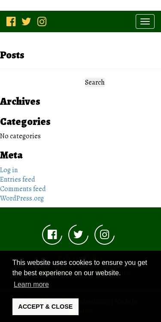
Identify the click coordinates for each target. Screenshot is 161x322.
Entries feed (17, 179)
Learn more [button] (31, 284)
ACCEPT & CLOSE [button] (45, 306)
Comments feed (23, 189)
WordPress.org (22, 198)
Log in (9, 170)
